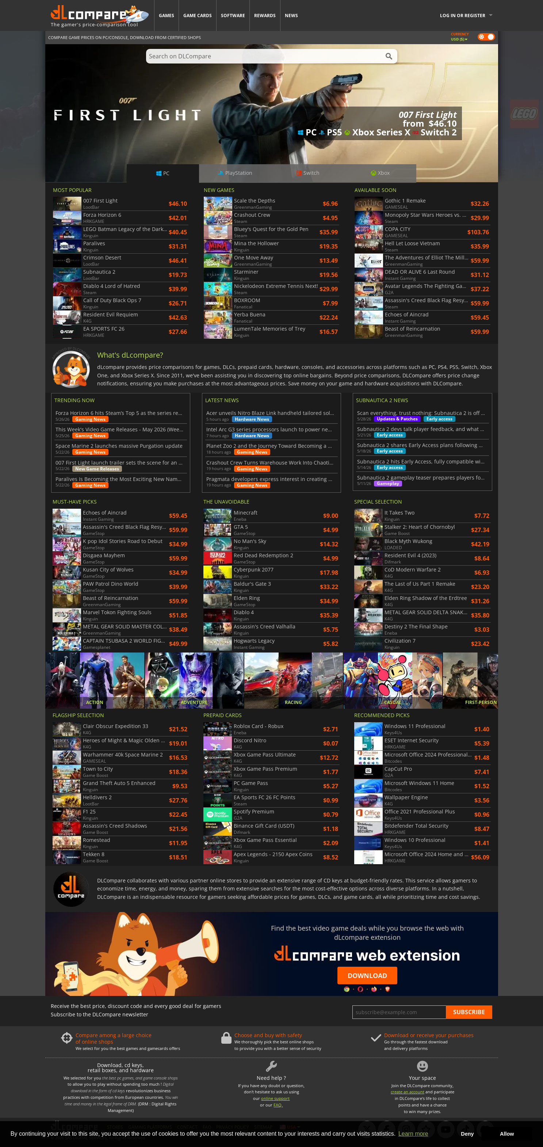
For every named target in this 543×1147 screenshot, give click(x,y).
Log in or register (462, 15)
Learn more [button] (413, 1134)
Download (367, 975)
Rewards (265, 15)
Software (233, 15)
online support (275, 1098)
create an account (407, 1091)
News (291, 15)
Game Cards (197, 15)
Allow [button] (507, 1134)
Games (166, 15)
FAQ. (278, 1105)
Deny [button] (467, 1134)
